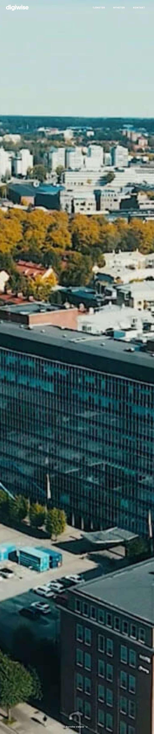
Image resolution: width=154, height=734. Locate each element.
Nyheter (119, 8)
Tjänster (98, 8)
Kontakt (139, 8)
